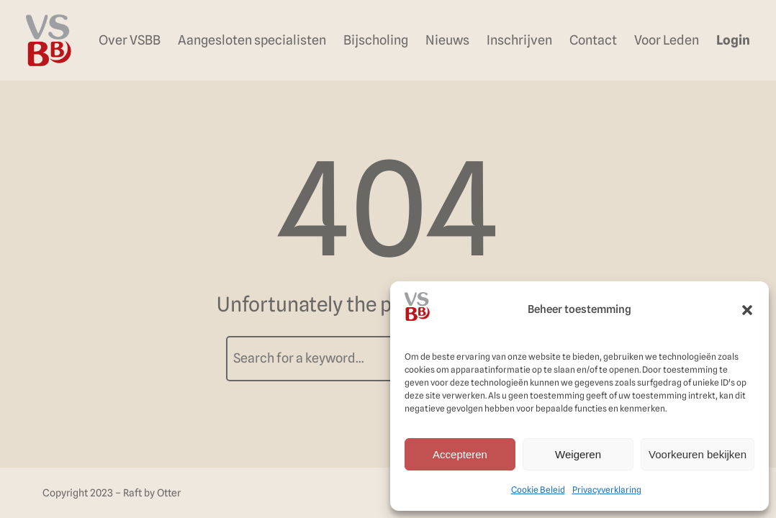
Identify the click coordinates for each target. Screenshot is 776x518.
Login (733, 39)
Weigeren (578, 454)
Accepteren (460, 454)
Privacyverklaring (606, 489)
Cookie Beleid (538, 489)
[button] (747, 310)
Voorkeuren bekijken (697, 454)
